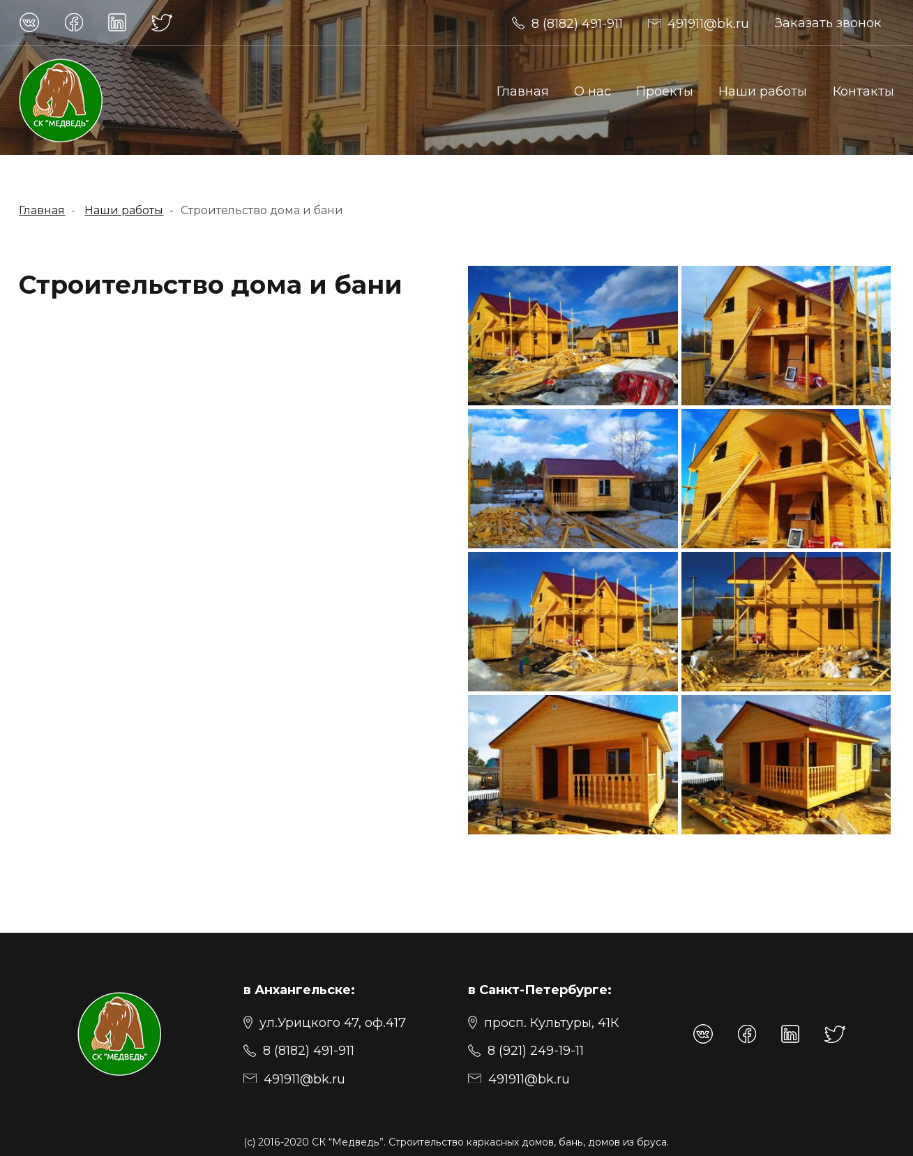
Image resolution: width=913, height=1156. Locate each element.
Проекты (664, 91)
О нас (592, 91)
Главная (523, 91)
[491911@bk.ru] (567, 23)
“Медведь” (356, 1142)
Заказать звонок (828, 23)
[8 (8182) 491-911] (298, 1049)
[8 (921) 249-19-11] (526, 1049)
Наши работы (762, 91)
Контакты (863, 91)
